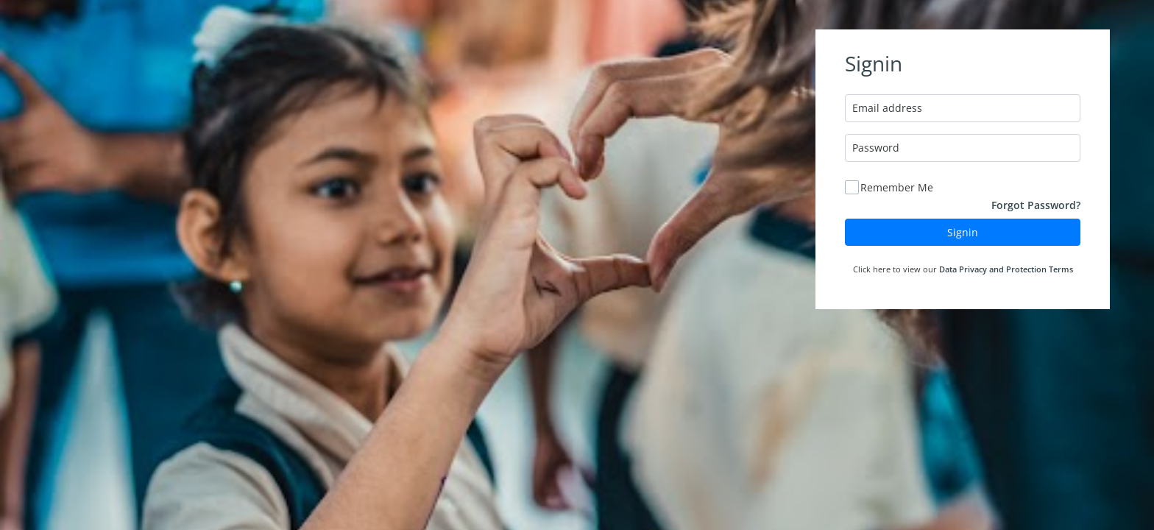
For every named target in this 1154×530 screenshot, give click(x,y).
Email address (887, 108)
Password (875, 148)
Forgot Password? (1035, 205)
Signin (962, 232)
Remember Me (896, 187)
